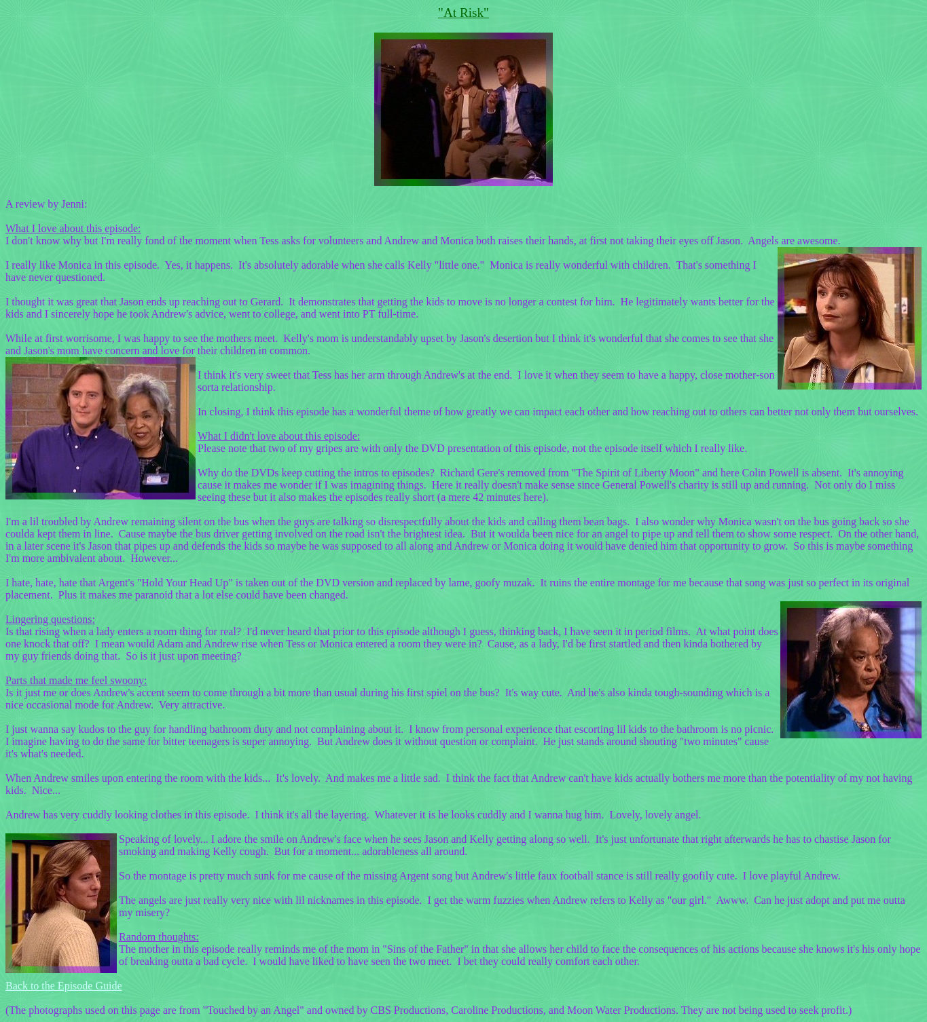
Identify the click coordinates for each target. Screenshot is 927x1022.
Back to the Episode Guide (63, 985)
